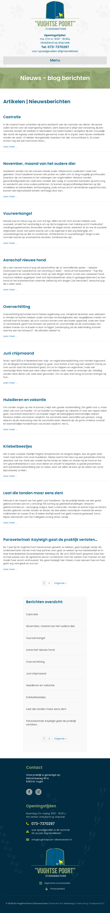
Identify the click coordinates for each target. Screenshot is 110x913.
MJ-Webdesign (67, 903)
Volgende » (60, 583)
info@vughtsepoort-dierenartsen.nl (52, 839)
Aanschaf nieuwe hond (24, 260)
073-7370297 (43, 823)
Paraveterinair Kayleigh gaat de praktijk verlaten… (50, 539)
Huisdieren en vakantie (24, 399)
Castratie (12, 117)
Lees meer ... (10, 146)
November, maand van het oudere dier (39, 163)
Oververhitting (16, 306)
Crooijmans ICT (96, 903)
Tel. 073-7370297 (55, 47)
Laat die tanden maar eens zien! (33, 493)
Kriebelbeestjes (17, 446)
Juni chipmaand (18, 353)
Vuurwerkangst (17, 213)
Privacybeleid (57, 888)
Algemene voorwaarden (57, 883)
